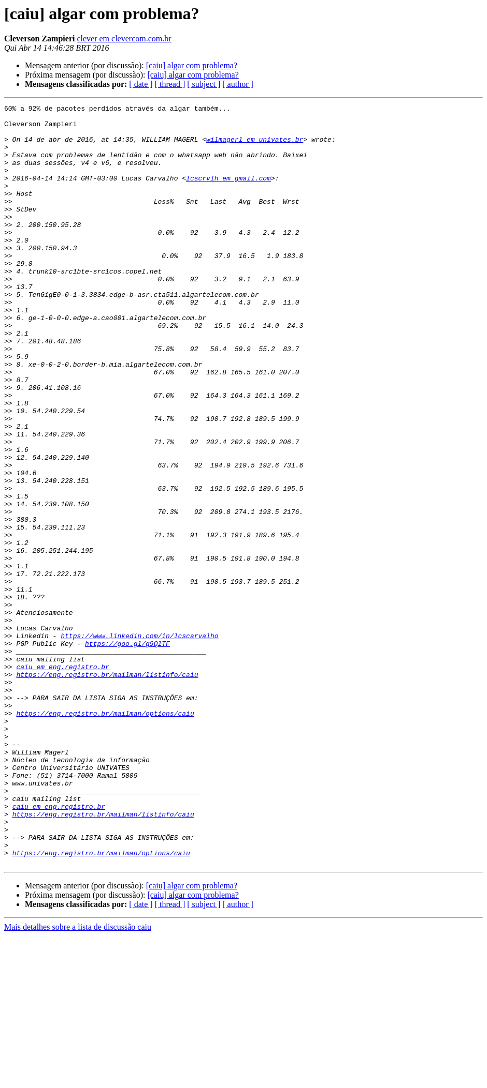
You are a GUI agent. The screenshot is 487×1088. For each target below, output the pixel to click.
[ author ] (237, 84)
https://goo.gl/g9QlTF (127, 752)
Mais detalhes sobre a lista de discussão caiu (77, 1079)
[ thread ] (170, 84)
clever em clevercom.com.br (124, 38)
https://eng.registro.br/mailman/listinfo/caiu (107, 789)
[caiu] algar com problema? (191, 65)
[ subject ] (203, 84)
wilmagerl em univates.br (254, 147)
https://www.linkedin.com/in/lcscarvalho (139, 742)
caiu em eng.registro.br (62, 779)
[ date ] (140, 84)
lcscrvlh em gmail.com (228, 193)
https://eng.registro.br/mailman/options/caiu (105, 835)
